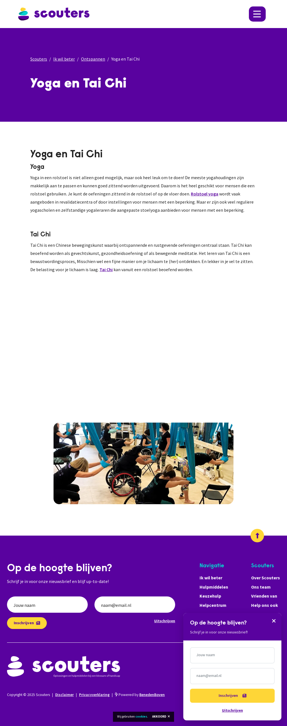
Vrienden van (264, 596)
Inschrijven (27, 622)
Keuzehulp (210, 596)
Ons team (261, 587)
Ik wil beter (64, 59)
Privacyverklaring (94, 694)
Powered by (140, 694)
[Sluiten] (273, 620)
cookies (141, 716)
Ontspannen (93, 59)
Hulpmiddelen (214, 587)
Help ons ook (264, 605)
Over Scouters (265, 577)
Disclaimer (64, 694)
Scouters (38, 59)
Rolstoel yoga (204, 194)
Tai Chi (106, 269)
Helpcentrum (213, 605)
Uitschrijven (164, 621)
